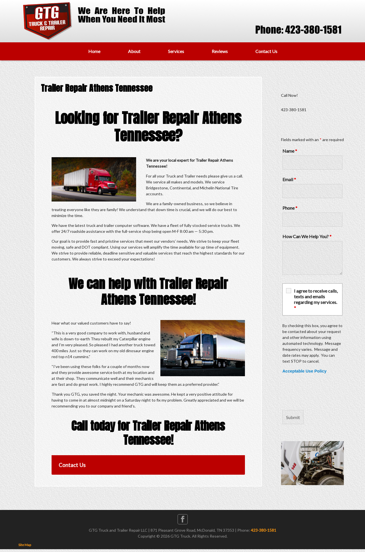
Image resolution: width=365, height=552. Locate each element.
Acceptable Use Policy (304, 371)
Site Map (24, 545)
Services (176, 51)
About (134, 51)
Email (289, 179)
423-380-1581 (263, 530)
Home (94, 51)
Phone (289, 208)
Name (289, 151)
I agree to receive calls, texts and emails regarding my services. (316, 299)
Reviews (220, 51)
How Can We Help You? (306, 236)
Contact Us (266, 51)
